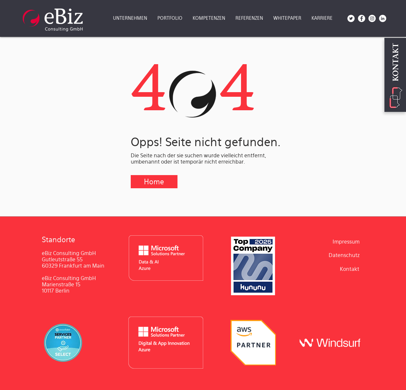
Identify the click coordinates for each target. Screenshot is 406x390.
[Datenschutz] (344, 255)
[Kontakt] (349, 269)
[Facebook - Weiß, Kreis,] (361, 18)
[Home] (154, 181)
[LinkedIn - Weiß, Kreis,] (382, 18)
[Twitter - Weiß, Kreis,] (351, 18)
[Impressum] (346, 241)
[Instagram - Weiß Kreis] (372, 18)
